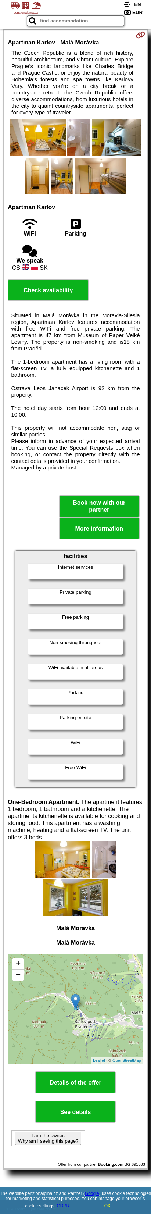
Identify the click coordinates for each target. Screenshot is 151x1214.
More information (99, 528)
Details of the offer (75, 1082)
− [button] (18, 975)
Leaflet (99, 1060)
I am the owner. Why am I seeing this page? (48, 1138)
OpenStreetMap (126, 1060)
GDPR (63, 1205)
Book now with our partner (99, 506)
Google (92, 1193)
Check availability (48, 290)
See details (75, 1112)
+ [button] (18, 964)
